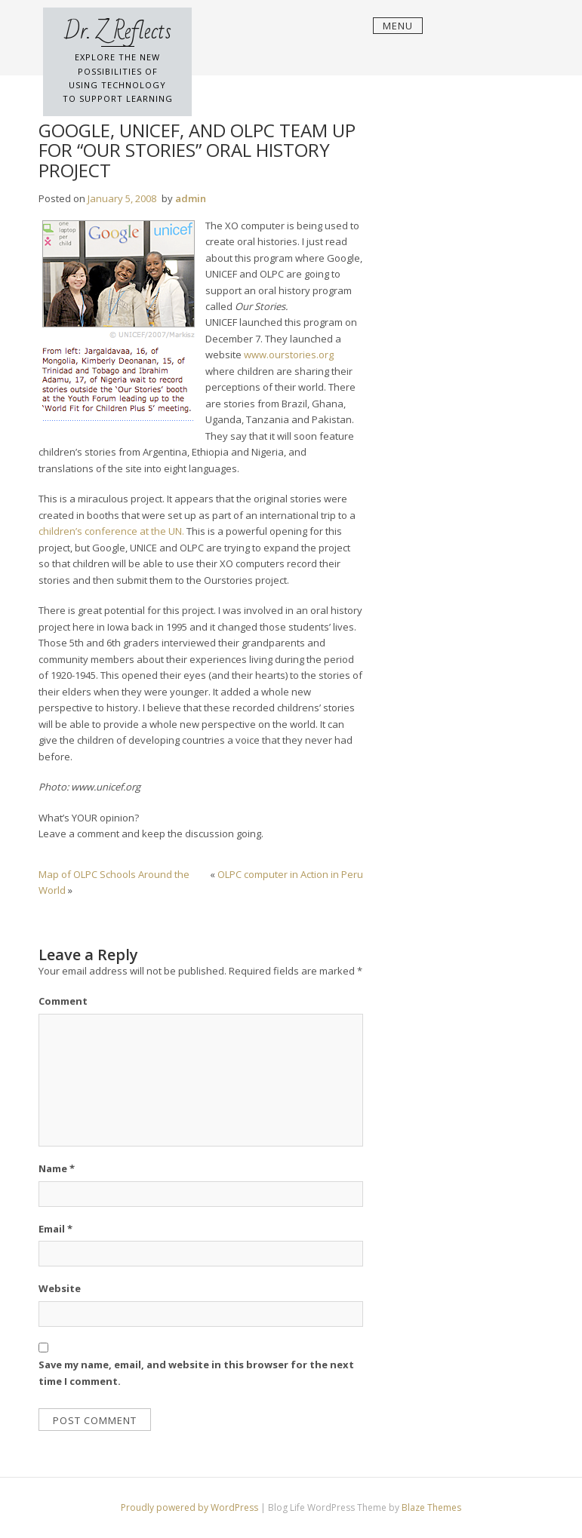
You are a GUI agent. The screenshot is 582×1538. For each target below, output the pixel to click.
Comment (63, 1001)
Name (56, 1168)
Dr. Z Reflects (117, 31)
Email (55, 1229)
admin (190, 198)
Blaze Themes (431, 1507)
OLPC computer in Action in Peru (290, 874)
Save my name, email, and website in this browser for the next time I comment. (196, 1372)
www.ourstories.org (289, 354)
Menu (398, 25)
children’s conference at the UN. (112, 531)
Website (59, 1288)
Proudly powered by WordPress (190, 1507)
